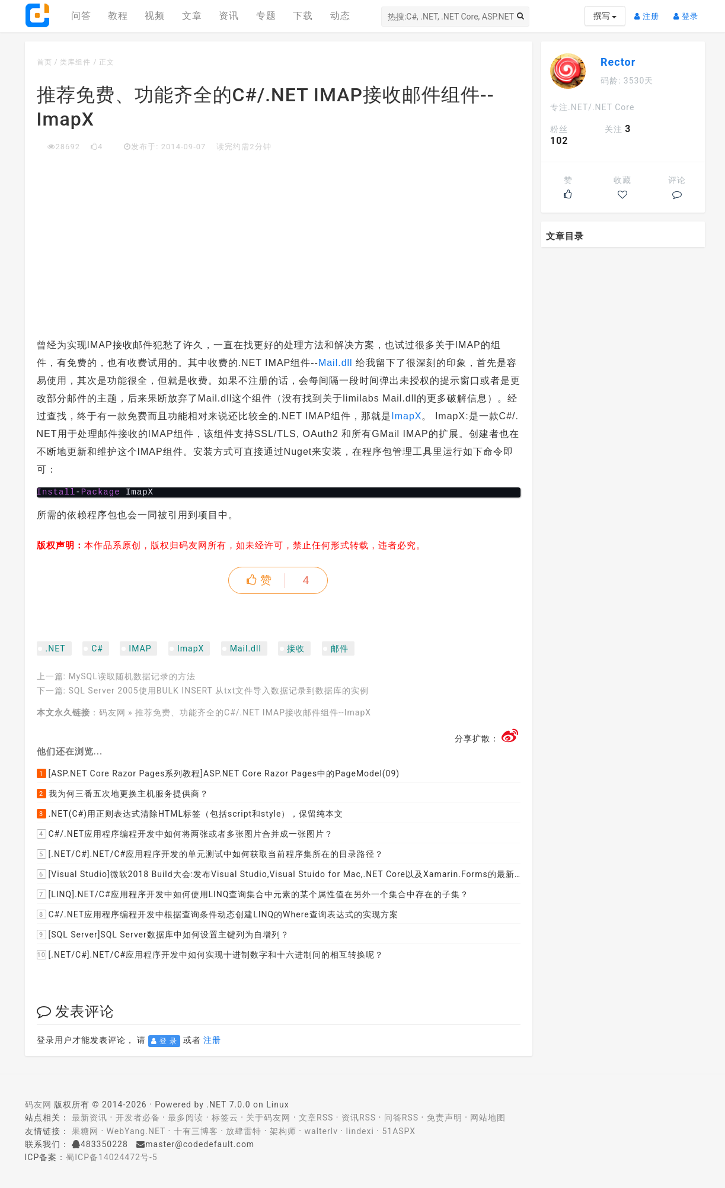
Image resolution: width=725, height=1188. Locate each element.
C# (97, 648)
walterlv (321, 1131)
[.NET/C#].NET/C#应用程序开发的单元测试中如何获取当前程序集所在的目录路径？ (210, 854)
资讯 (229, 15)
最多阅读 (185, 1117)
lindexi (360, 1131)
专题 (266, 15)
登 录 (164, 1041)
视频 (155, 15)
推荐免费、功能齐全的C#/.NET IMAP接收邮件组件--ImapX (253, 712)
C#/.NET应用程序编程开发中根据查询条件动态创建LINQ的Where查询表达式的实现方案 (217, 914)
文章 (192, 15)
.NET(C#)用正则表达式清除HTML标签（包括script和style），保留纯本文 (190, 813)
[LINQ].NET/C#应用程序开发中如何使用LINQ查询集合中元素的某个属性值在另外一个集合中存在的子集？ (253, 894)
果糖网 (85, 1131)
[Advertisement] (279, 242)
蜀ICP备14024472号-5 (111, 1157)
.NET (56, 648)
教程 (118, 15)
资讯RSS (358, 1117)
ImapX (406, 416)
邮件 (340, 648)
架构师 (283, 1131)
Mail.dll (337, 363)
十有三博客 (196, 1131)
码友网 (112, 712)
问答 (81, 15)
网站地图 (488, 1117)
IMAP (140, 648)
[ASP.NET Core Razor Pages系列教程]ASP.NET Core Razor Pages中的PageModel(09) (218, 773)
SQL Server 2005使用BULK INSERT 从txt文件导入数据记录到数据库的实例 (218, 690)
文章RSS (316, 1117)
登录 (688, 11)
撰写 (605, 16)
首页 (44, 62)
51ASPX (399, 1131)
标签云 (225, 1117)
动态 (340, 15)
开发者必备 (138, 1117)
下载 (303, 15)
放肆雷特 (243, 1131)
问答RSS (401, 1117)
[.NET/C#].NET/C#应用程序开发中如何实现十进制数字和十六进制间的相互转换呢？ (210, 954)
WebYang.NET (136, 1131)
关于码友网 (268, 1117)
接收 (296, 648)
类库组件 (75, 62)
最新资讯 (89, 1117)
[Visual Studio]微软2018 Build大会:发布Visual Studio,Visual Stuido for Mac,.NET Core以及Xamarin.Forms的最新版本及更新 (279, 874)
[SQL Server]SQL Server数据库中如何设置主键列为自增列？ (163, 934)
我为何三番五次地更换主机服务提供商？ (123, 793)
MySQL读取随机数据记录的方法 (131, 676)
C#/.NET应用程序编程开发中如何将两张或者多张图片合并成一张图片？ (185, 834)
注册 (649, 11)
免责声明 (444, 1117)
